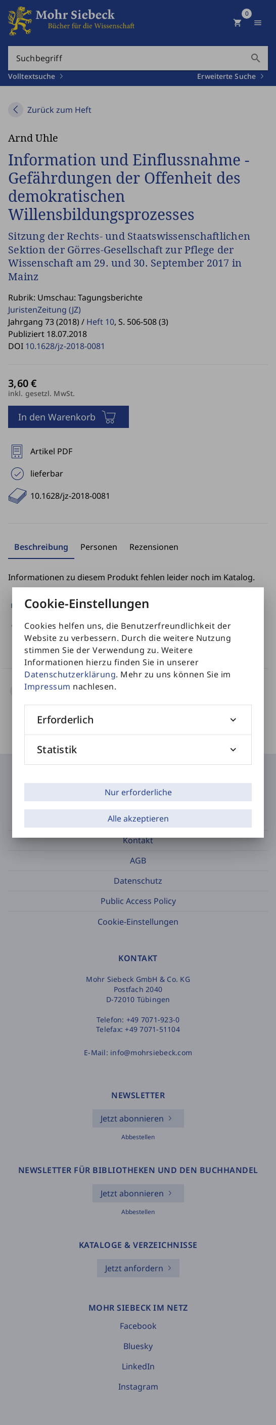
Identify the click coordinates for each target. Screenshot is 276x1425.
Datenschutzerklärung (70, 674)
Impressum (47, 686)
